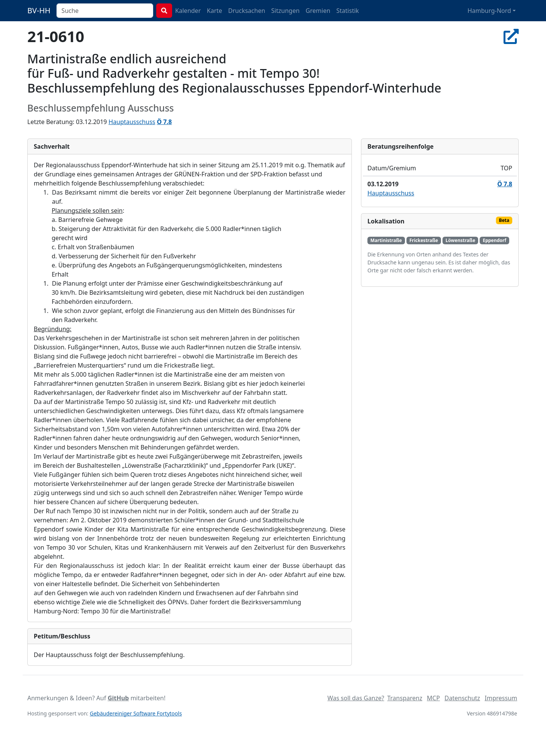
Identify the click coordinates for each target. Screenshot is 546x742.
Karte (214, 10)
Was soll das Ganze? (355, 698)
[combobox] (104, 10)
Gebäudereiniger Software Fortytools (136, 713)
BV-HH (38, 10)
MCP (433, 698)
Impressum (501, 698)
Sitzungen (285, 10)
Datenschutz (462, 698)
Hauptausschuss (131, 122)
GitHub (118, 698)
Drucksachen (246, 10)
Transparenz (404, 698)
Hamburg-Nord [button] (489, 10)
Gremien (318, 10)
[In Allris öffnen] (511, 36)
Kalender (188, 10)
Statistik (347, 10)
